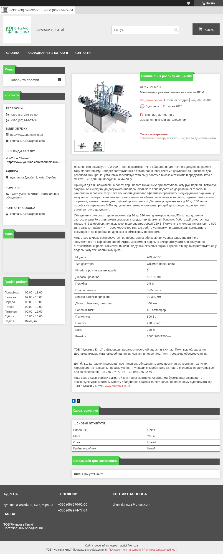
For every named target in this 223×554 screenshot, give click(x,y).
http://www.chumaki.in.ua (26, 134)
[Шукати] (176, 30)
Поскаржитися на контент (125, 549)
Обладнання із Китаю (46, 53)
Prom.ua (133, 545)
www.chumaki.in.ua (117, 386)
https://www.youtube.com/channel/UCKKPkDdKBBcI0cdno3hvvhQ (35, 162)
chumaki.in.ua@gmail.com (27, 141)
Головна (12, 53)
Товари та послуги (24, 80)
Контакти (83, 53)
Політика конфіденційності (160, 549)
